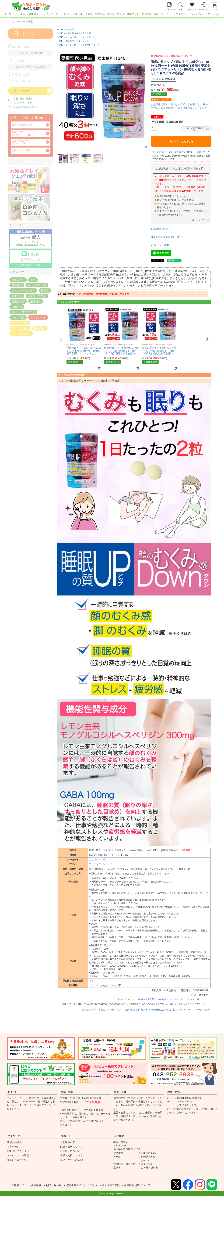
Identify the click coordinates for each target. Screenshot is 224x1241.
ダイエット (10, 14)
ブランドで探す (20, 328)
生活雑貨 (146, 14)
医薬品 (88, 14)
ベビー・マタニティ (177, 14)
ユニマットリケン (86, 37)
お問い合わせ (54, 1184)
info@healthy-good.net (26, 107)
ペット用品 (196, 14)
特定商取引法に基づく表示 (84, 1184)
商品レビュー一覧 (17, 1159)
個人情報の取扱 (115, 1184)
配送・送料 (67, 1092)
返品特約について (160, 228)
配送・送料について (71, 1146)
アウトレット (212, 14)
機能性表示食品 (83, 33)
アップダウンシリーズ (88, 45)
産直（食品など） (21, 333)
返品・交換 (120, 1092)
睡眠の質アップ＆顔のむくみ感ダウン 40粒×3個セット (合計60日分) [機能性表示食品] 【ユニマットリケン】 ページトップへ (146, 1009)
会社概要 (119, 1136)
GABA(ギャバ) (164, 999)
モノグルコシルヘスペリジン (189, 999)
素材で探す (39, 328)
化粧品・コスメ (115, 14)
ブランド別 (71, 45)
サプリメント (82, 41)
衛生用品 (100, 14)
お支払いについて (70, 1151)
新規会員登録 (14, 1142)
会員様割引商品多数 (22, 125)
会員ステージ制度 (21, 150)
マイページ (14, 1136)
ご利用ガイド (41, 1105)
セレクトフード (49, 14)
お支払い (13, 1092)
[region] (112, 15)
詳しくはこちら (200, 220)
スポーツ (158, 14)
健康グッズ (133, 14)
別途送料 (161, 214)
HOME (60, 29)
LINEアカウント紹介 (18, 1151)
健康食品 (33, 14)
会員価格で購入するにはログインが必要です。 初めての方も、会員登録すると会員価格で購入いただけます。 (180, 108)
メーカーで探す (20, 322)
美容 (22, 14)
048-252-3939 (23, 98)
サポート (66, 1136)
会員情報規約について (143, 1184)
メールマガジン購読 (18, 1155)
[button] (61, 339)
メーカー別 (71, 37)
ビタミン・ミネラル (72, 14)
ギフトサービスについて (73, 1159)
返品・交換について (71, 1155)
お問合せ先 (173, 1092)
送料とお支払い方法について (86, 1121)
